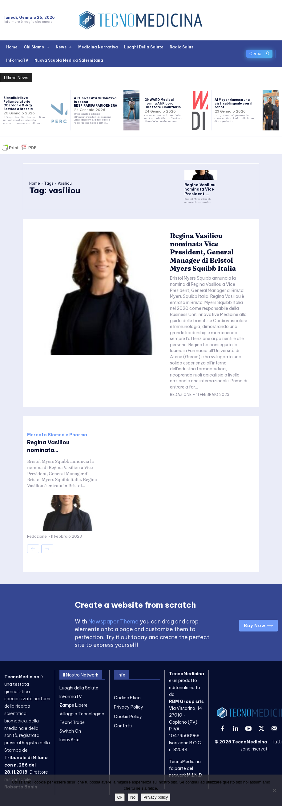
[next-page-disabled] (47, 543)
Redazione (180, 388)
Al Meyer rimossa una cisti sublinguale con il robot (233, 103)
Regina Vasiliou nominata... (48, 440)
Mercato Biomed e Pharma (57, 429)
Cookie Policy (128, 709)
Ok (120, 797)
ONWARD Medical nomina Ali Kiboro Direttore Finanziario (162, 103)
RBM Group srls (186, 694)
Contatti (123, 718)
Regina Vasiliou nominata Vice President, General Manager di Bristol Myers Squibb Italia (209, 247)
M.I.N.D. (195, 768)
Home (34, 182)
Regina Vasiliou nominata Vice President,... (196, 188)
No (132, 797)
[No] (274, 790)
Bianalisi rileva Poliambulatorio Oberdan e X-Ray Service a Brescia (18, 103)
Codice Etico (127, 690)
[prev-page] (33, 543)
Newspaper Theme (113, 614)
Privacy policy (155, 797)
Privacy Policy (128, 699)
